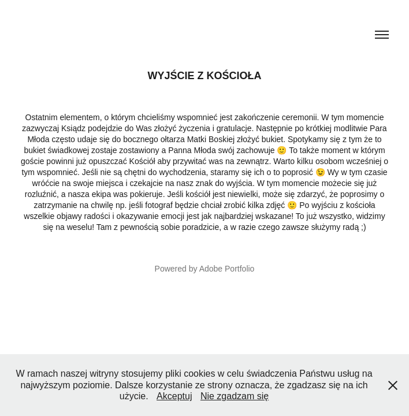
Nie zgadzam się (234, 396)
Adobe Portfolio (227, 268)
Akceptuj (174, 396)
